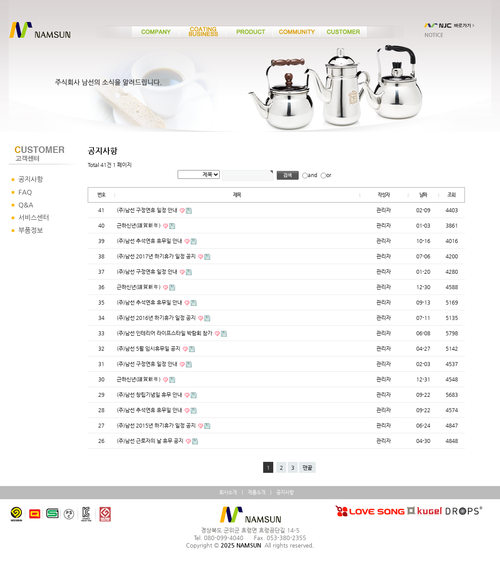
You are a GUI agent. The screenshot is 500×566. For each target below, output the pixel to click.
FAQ (25, 192)
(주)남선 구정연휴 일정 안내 (148, 210)
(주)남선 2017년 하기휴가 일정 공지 (157, 256)
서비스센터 (33, 217)
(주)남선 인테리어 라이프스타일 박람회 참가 (165, 333)
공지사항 (30, 179)
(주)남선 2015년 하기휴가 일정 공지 (157, 425)
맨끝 (307, 467)
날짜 (423, 195)
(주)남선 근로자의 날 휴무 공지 (151, 441)
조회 (451, 195)
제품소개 (256, 492)
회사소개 (228, 492)
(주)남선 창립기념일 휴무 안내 (150, 395)
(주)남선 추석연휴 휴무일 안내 (150, 241)
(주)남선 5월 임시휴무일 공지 (149, 348)
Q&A (25, 204)
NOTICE (434, 35)
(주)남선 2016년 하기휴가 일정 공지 (157, 318)
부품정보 (30, 230)
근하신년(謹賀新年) (139, 225)
